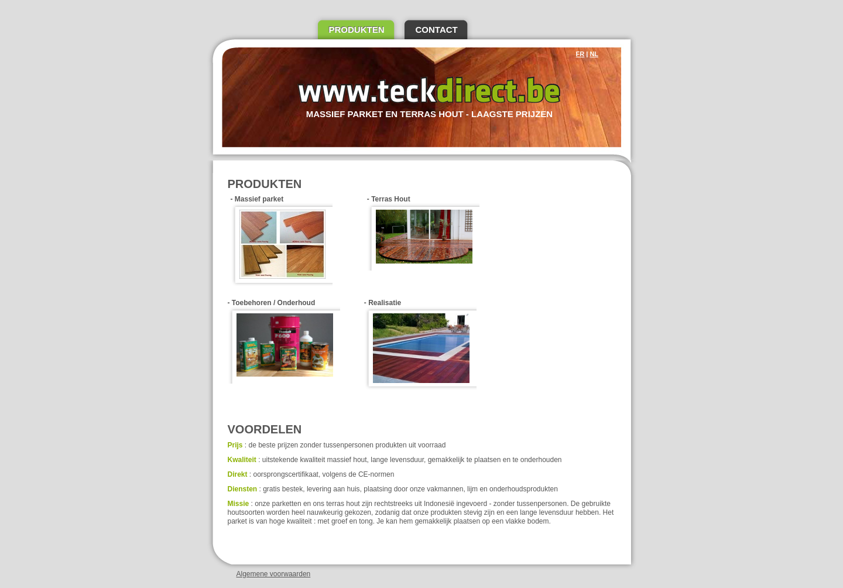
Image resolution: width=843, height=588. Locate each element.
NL (594, 53)
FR (580, 53)
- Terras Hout (423, 233)
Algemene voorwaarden (274, 574)
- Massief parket (282, 241)
